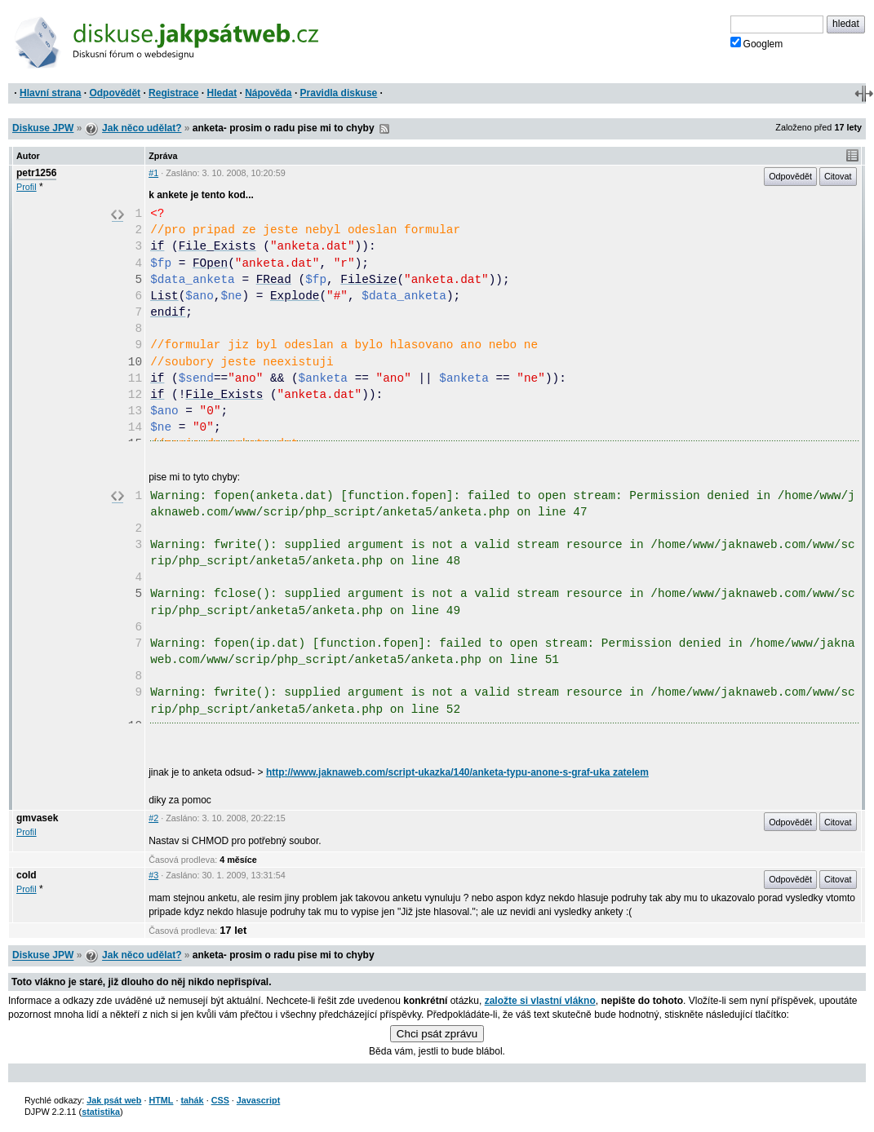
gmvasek (37, 818)
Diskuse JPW (42, 128)
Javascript (258, 1100)
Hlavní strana (50, 93)
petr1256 (36, 173)
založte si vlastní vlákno (540, 1000)
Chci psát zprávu (437, 1034)
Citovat (838, 176)
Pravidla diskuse (339, 93)
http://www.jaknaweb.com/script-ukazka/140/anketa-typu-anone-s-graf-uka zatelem (457, 772)
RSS (384, 129)
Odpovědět (114, 93)
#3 (153, 875)
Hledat (221, 93)
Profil (26, 187)
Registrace (173, 93)
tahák (191, 1100)
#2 (153, 818)
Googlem (756, 43)
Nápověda (268, 93)
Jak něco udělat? (141, 128)
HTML (161, 1100)
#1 (153, 173)
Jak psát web (114, 1100)
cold (26, 875)
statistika (101, 1112)
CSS (220, 1100)
